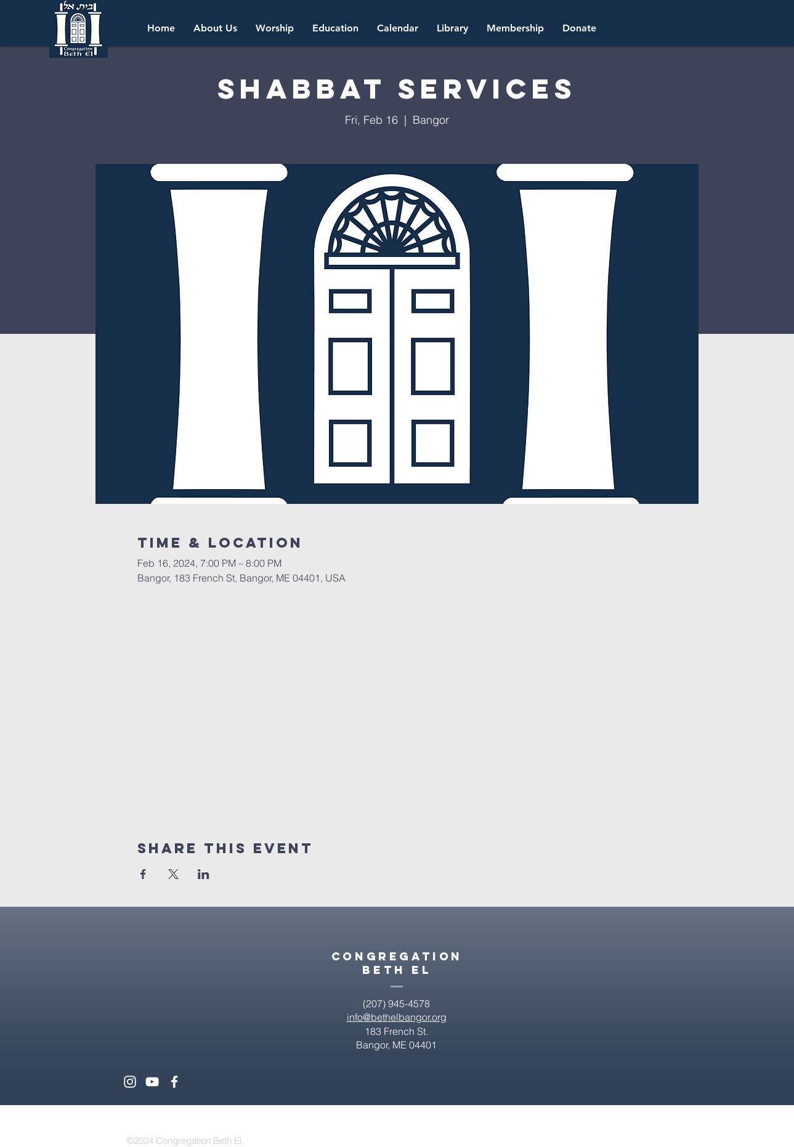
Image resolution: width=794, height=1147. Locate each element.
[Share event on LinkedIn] (203, 874)
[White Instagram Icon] (130, 1082)
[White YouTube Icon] (152, 1082)
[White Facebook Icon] (174, 1082)
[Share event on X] (173, 874)
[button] (397, 28)
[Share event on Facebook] (143, 874)
